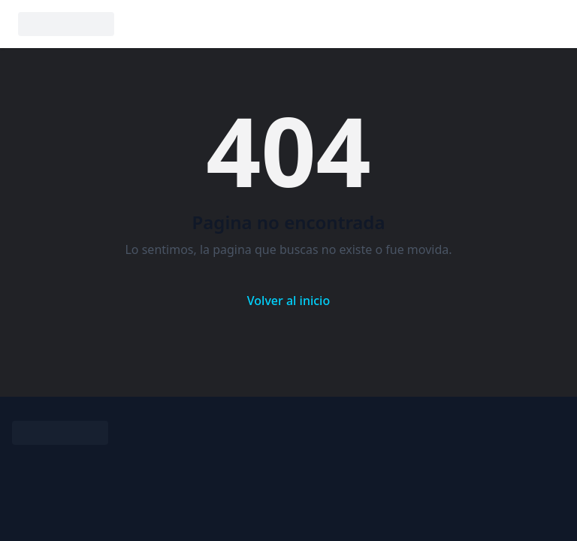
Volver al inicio (288, 300)
